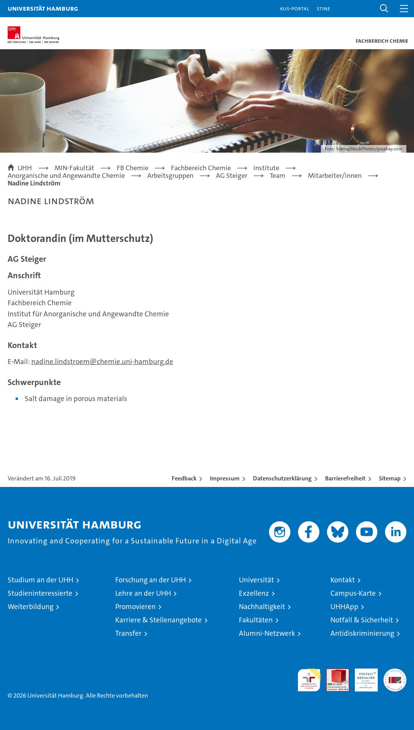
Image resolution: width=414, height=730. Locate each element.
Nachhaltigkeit (262, 606)
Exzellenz (254, 593)
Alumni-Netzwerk (267, 633)
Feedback (184, 478)
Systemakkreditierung (394, 673)
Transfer (128, 633)
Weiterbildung (30, 606)
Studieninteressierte (40, 593)
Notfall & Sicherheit (361, 620)
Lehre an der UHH (143, 593)
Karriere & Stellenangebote (158, 620)
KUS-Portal (294, 8)
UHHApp (344, 606)
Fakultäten (256, 620)
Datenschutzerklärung (282, 478)
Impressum (225, 478)
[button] (384, 8)
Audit (333, 673)
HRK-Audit (362, 677)
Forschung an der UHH (150, 580)
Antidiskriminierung (362, 633)
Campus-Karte (353, 593)
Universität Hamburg (43, 8)
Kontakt (342, 580)
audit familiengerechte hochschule (309, 680)
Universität (256, 580)
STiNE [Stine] (323, 8)
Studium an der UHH (40, 580)
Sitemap (390, 478)
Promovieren (135, 606)
